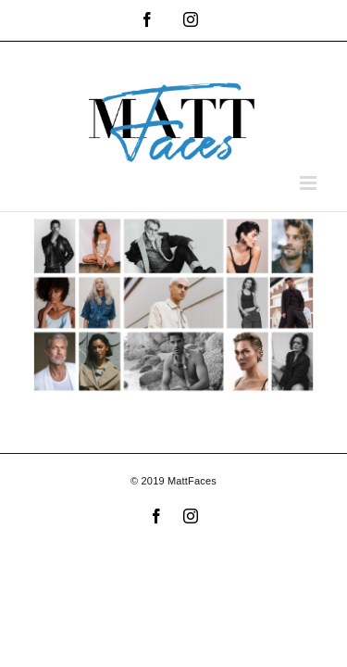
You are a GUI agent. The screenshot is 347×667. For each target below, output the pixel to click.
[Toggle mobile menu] (309, 183)
